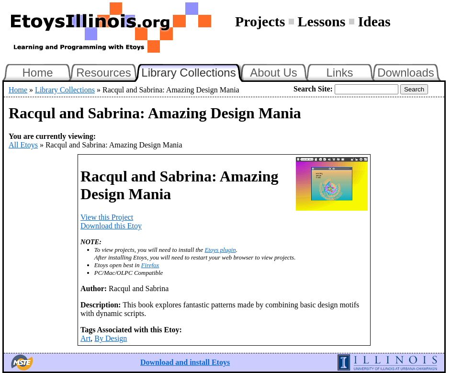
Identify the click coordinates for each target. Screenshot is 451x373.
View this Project (106, 217)
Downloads (405, 72)
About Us (273, 72)
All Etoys (23, 145)
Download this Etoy (111, 226)
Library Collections (192, 71)
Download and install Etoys (185, 362)
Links (339, 72)
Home (37, 72)
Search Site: (313, 89)
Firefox (150, 265)
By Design (110, 338)
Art (85, 338)
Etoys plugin (220, 249)
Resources (103, 72)
